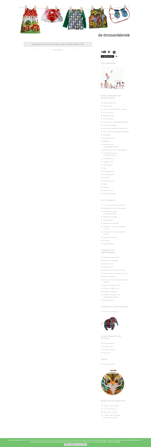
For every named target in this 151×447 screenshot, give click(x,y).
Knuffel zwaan (109, 350)
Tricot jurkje (108, 112)
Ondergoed (108, 174)
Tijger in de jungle (111, 406)
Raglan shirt (108, 162)
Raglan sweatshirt (111, 223)
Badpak (106, 141)
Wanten (106, 187)
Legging (106, 135)
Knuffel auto (108, 346)
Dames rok (108, 264)
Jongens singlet (110, 217)
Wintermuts (108, 190)
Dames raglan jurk (111, 288)
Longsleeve (108, 158)
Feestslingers (109, 364)
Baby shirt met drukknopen (115, 150)
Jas (104, 168)
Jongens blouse (110, 237)
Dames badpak (110, 291)
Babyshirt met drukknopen (114, 208)
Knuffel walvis (109, 343)
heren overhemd (110, 311)
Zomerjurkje (108, 119)
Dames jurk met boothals (114, 270)
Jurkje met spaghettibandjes (115, 122)
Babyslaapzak (109, 103)
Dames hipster (109, 276)
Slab (105, 184)
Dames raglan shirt (111, 285)
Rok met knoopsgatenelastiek (116, 131)
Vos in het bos (109, 409)
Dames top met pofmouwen (115, 273)
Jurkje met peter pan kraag (114, 109)
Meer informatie (114, 445)
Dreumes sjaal (109, 193)
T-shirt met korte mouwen (114, 205)
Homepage (58, 50)
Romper (106, 177)
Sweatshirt (108, 165)
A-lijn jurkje (108, 106)
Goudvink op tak (110, 412)
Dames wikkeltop (110, 260)
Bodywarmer (108, 171)
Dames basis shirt (111, 257)
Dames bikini (108, 300)
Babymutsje (108, 181)
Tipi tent (106, 353)
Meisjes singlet (109, 125)
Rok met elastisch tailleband (115, 128)
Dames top (108, 267)
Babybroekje (108, 138)
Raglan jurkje (108, 115)
